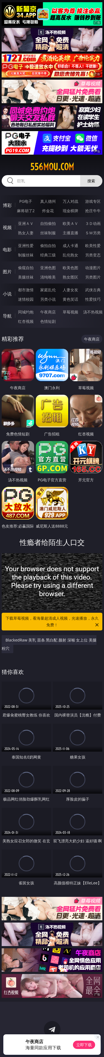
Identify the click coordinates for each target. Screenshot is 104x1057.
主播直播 (70, 232)
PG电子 (25, 201)
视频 (7, 227)
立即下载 (84, 1044)
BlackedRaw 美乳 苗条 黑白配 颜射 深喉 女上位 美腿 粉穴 (49, 644)
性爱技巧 (93, 299)
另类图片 (93, 277)
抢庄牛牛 (93, 210)
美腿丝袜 (26, 277)
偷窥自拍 (26, 267)
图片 (7, 272)
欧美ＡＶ (70, 223)
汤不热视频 (93, 312)
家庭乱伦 (48, 289)
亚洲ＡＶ (26, 223)
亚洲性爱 (26, 245)
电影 (7, 249)
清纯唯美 (48, 277)
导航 (7, 316)
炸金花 (48, 210)
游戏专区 (93, 201)
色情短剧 (48, 321)
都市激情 (26, 289)
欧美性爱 (93, 245)
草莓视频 (70, 312)
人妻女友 (70, 289)
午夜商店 (48, 312)
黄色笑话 (70, 299)
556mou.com (52, 166)
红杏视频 (26, 321)
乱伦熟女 (70, 255)
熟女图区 (70, 277)
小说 (7, 294)
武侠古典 (93, 289)
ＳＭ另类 (93, 232)
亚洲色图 (48, 267)
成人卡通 (70, 245)
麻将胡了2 (26, 210)
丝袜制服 (48, 232)
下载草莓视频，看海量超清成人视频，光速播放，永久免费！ (53, 621)
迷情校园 (26, 299)
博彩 (7, 205)
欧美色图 (70, 267)
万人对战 (70, 201)
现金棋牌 (70, 210)
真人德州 (48, 201)
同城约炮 (26, 312)
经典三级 (48, 255)
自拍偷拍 (48, 223)
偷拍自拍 (48, 245)
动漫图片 (93, 267)
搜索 (91, 180)
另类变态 (93, 255)
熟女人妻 (26, 232)
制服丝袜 (26, 255)
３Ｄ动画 (93, 223)
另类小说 (48, 299)
